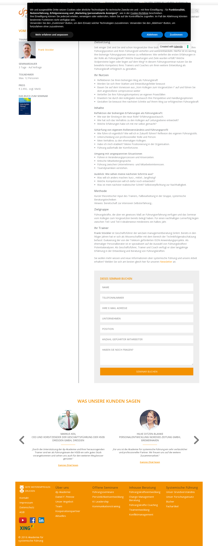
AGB (22, 512)
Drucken (27, 491)
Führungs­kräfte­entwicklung (144, 492)
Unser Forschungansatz (180, 496)
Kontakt (194, 16)
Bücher (170, 501)
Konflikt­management (141, 514)
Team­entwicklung (139, 509)
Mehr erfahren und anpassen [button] (51, 34)
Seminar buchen (146, 371)
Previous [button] (22, 439)
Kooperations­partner (67, 511)
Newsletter (166, 261)
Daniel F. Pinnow (64, 496)
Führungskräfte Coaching (143, 505)
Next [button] (196, 439)
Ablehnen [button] (152, 34)
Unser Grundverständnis (180, 492)
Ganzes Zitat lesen (68, 465)
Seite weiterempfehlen (35, 487)
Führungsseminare (103, 492)
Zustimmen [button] (176, 34)
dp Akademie (63, 492)
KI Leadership (100, 501)
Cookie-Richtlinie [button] (139, 13)
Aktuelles (60, 516)
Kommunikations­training (106, 506)
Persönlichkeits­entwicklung (108, 496)
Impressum (26, 502)
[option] (68, 438)
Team (58, 506)
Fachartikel (172, 506)
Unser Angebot (64, 501)
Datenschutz (26, 507)
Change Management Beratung (141, 498)
